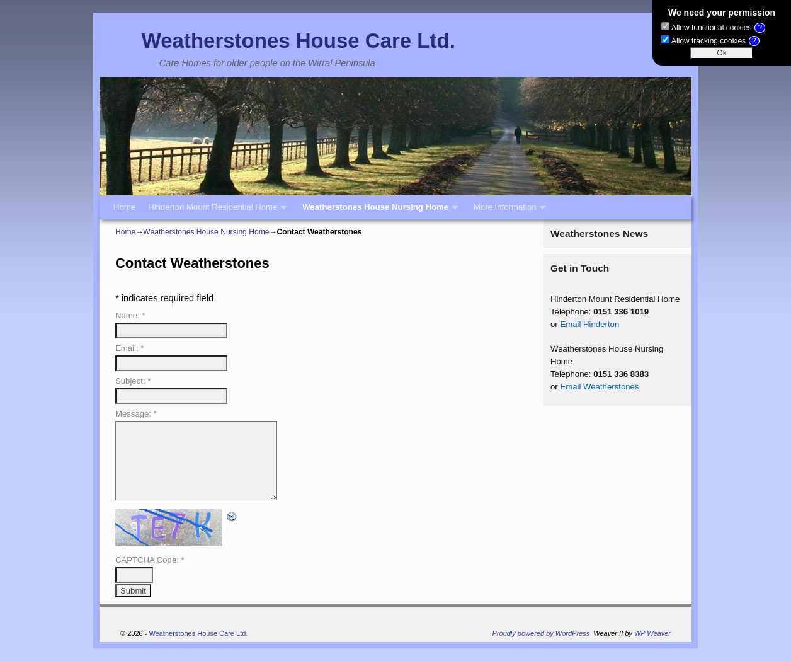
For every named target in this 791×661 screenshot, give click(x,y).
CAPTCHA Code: (150, 560)
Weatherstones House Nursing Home (377, 210)
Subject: (133, 381)
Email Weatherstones (599, 386)
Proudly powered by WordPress (541, 633)
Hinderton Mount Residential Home (214, 210)
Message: (136, 413)
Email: (129, 348)
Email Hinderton (589, 324)
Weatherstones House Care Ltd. (298, 40)
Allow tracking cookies (715, 41)
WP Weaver (652, 633)
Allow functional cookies (718, 27)
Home (124, 207)
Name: (130, 315)
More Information (506, 210)
